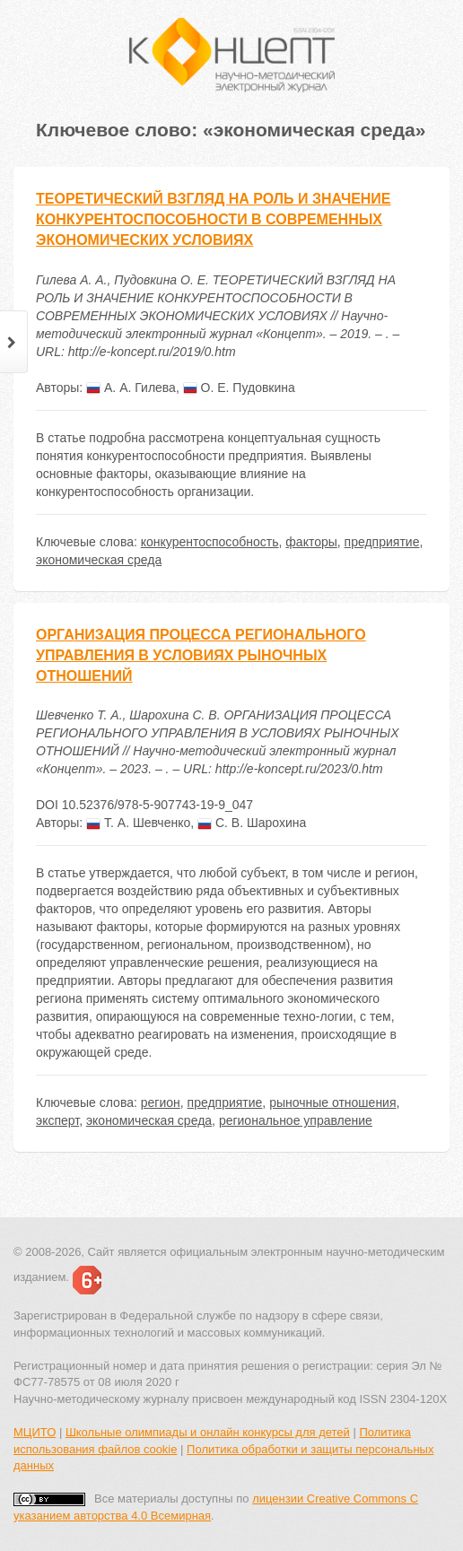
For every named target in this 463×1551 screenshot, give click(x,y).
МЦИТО (34, 1432)
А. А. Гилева (131, 387)
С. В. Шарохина (251, 822)
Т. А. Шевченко (138, 822)
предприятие (382, 542)
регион (160, 1102)
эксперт (57, 1120)
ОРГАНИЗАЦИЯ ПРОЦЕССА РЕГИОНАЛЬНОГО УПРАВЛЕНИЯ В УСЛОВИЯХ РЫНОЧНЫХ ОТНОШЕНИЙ (201, 655)
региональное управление (295, 1120)
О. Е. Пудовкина (239, 387)
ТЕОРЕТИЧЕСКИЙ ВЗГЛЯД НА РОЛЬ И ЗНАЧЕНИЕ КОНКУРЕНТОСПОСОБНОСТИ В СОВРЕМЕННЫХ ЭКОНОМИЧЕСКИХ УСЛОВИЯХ (213, 219)
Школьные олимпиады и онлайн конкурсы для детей (208, 1432)
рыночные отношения (332, 1102)
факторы (310, 542)
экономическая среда (99, 560)
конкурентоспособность (210, 542)
